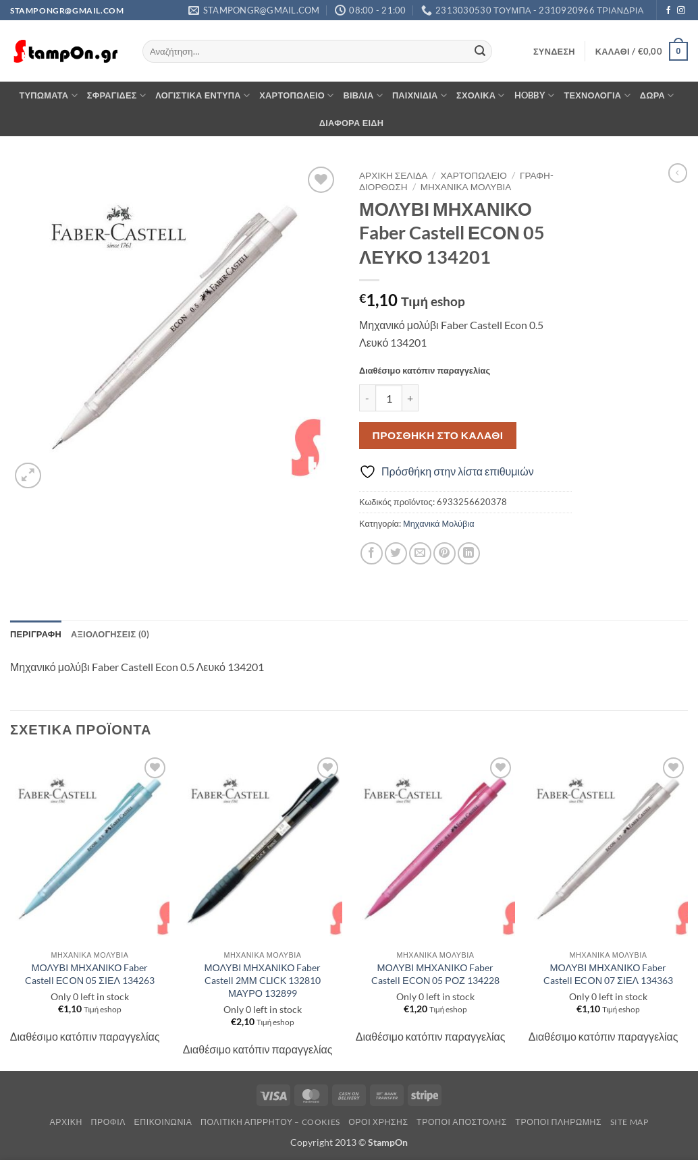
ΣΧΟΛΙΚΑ (480, 95)
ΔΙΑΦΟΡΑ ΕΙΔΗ (351, 122)
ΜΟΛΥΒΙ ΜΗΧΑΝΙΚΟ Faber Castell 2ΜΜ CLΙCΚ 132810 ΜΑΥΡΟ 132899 (263, 980)
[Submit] (479, 51)
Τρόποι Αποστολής (462, 1122)
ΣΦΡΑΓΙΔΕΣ (116, 95)
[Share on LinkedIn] (469, 553)
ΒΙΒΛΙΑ (363, 95)
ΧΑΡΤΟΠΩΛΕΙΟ (296, 95)
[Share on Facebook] (371, 553)
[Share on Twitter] (396, 553)
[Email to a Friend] (420, 553)
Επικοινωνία (163, 1122)
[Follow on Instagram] (681, 11)
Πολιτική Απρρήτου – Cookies (270, 1122)
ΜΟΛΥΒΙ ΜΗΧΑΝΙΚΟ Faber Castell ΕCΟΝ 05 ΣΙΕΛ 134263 (90, 974)
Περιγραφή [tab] (35, 634)
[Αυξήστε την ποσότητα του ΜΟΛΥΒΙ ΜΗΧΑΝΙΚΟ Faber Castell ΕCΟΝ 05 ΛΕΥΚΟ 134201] (410, 397)
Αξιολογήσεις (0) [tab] (110, 634)
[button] (554, 51)
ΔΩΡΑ (657, 95)
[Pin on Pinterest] (444, 553)
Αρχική (66, 1122)
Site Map (629, 1122)
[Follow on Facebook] (668, 11)
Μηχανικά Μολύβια (466, 186)
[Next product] (677, 172)
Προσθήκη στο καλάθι (438, 435)
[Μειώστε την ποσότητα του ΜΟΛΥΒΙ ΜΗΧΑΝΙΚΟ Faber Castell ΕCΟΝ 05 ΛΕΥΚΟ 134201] (367, 397)
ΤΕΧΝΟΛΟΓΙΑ (597, 95)
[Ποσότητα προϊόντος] (388, 397)
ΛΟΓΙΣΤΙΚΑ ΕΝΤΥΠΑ (202, 95)
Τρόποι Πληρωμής (558, 1122)
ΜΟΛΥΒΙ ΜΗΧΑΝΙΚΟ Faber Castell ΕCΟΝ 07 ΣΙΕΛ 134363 (608, 974)
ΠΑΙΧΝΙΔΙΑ (419, 95)
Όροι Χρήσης (378, 1122)
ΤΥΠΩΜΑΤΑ (48, 95)
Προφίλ (108, 1122)
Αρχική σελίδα (393, 175)
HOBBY (534, 95)
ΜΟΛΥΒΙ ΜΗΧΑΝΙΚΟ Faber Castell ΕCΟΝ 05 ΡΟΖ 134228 (435, 974)
